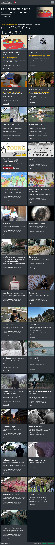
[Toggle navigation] (52, 2)
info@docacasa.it (5, 543)
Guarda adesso (7, 168)
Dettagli (6, 16)
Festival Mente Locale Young (9, 24)
